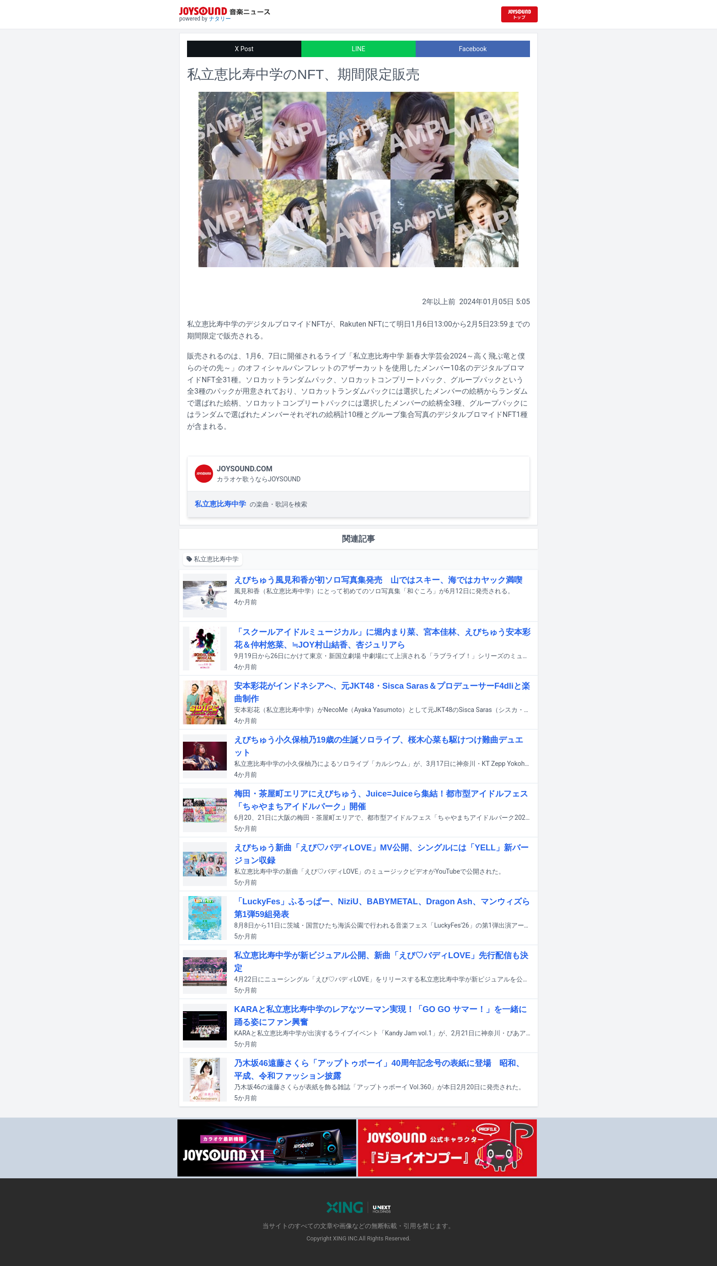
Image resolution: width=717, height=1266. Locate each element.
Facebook (473, 49)
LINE (358, 49)
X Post (244, 49)
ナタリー (220, 19)
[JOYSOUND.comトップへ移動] (519, 14)
